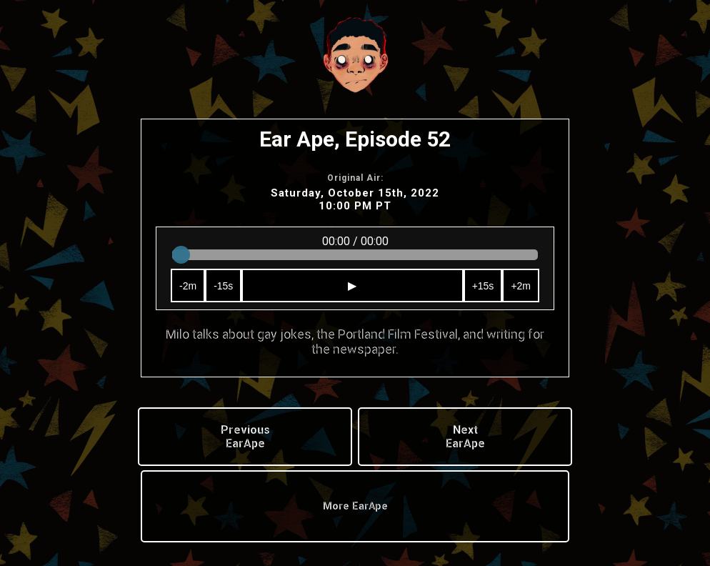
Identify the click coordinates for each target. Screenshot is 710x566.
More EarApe (355, 506)
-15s (223, 286)
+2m (521, 286)
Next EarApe (465, 436)
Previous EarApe (245, 436)
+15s (483, 286)
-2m (187, 286)
